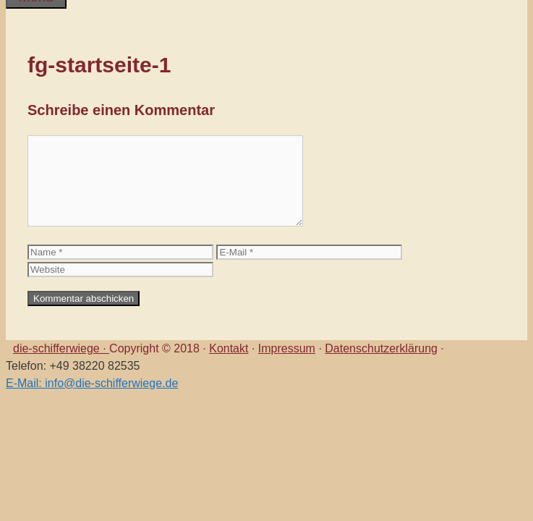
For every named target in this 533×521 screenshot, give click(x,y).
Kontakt (228, 348)
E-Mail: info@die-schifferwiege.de (92, 383)
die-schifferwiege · (61, 348)
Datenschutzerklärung (381, 348)
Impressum (286, 348)
